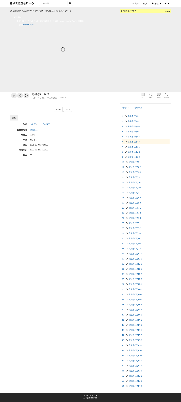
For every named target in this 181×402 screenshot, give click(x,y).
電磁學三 (46, 124)
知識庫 (33, 124)
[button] (167, 3)
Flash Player (28, 25)
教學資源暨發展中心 (22, 3)
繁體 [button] (156, 3)
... (39, 124)
